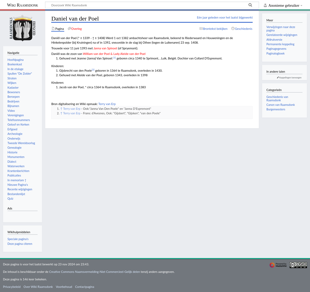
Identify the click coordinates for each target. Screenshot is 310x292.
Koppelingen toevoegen (290, 77)
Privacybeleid (12, 286)
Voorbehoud (64, 286)
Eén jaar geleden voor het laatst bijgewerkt (225, 17)
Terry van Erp (107, 104)
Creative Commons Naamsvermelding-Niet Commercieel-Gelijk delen (94, 271)
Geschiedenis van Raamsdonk (277, 98)
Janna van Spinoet (105, 48)
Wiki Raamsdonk (22, 5)
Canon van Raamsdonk (280, 104)
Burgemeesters (275, 109)
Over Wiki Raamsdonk (38, 286)
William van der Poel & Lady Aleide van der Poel (114, 53)
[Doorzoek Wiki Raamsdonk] (152, 5)
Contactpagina (84, 286)
